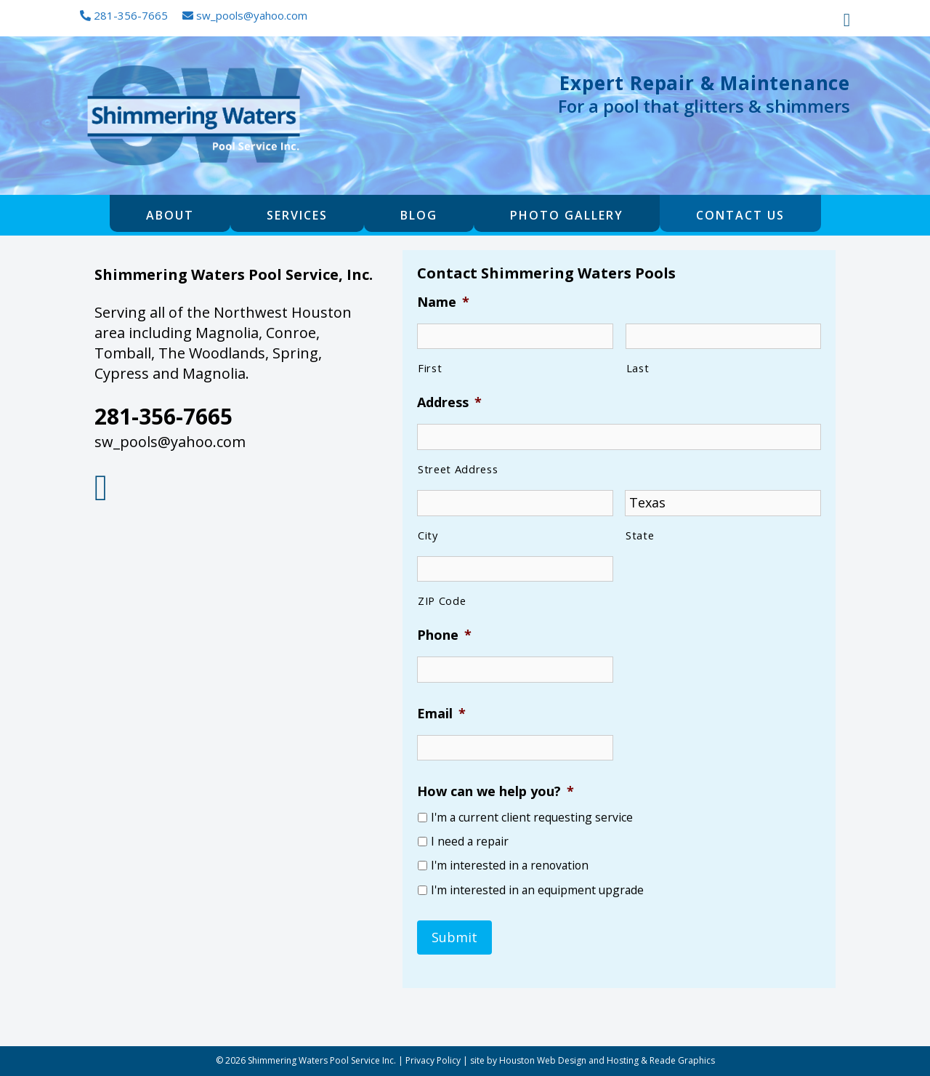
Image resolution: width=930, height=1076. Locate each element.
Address (449, 402)
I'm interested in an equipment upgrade (537, 890)
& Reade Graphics (678, 1060)
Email (441, 713)
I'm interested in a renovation (510, 865)
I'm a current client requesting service (532, 817)
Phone (444, 635)
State (640, 535)
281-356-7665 (124, 15)
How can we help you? (495, 791)
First (430, 368)
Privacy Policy (433, 1060)
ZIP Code (442, 600)
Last (638, 368)
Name (443, 302)
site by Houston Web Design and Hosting (554, 1060)
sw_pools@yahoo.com (244, 15)
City (428, 535)
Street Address (458, 469)
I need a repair (470, 841)
